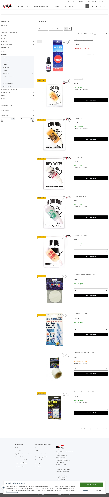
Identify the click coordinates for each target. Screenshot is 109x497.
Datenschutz (39, 448)
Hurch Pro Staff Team (21, 463)
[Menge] (91, 95)
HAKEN (3, 95)
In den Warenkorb (91, 100)
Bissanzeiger (6, 61)
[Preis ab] (6, 119)
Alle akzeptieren (91, 484)
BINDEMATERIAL (6, 92)
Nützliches (6, 73)
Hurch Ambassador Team (22, 460)
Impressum (38, 466)
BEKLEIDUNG (5, 48)
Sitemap (37, 463)
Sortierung (42, 29)
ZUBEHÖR (4, 54)
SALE (2, 29)
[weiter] (106, 33)
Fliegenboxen (6, 67)
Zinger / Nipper (7, 86)
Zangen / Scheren (8, 83)
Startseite (103, 1)
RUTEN (3, 38)
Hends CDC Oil (78, 118)
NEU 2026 (4, 26)
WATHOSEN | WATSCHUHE (9, 32)
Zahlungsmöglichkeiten (42, 457)
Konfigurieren (97, 490)
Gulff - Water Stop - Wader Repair (83, 40)
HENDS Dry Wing (79, 157)
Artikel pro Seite (55, 29)
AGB (36, 451)
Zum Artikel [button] (90, 54)
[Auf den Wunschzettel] (68, 42)
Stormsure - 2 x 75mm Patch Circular (84, 274)
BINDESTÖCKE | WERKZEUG (9, 89)
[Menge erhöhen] (106, 95)
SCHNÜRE (4, 41)
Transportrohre (7, 80)
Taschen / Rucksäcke (8, 77)
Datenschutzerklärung (12, 492)
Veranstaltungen (19, 466)
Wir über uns (18, 448)
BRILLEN (3, 51)
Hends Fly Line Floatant (80, 235)
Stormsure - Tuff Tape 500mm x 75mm (85, 392)
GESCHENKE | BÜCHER (7, 105)
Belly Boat (5, 58)
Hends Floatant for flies (80, 196)
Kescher (5, 70)
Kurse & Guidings (20, 457)
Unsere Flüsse (19, 451)
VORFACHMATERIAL (6, 45)
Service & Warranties (92, 1)
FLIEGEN (3, 99)
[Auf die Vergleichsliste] (64, 42)
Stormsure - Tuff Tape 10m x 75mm (84, 352)
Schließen (85, 490)
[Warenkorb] (103, 6)
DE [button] (68, 1)
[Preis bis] (25, 119)
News (74, 1)
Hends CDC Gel (78, 79)
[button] (93, 6)
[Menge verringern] (75, 95)
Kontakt (81, 1)
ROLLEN (3, 35)
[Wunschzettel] (96, 6)
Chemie (5, 64)
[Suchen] (77, 6)
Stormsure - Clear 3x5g (80, 313)
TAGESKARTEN (5, 102)
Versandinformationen (41, 460)
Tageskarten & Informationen (23, 454)
